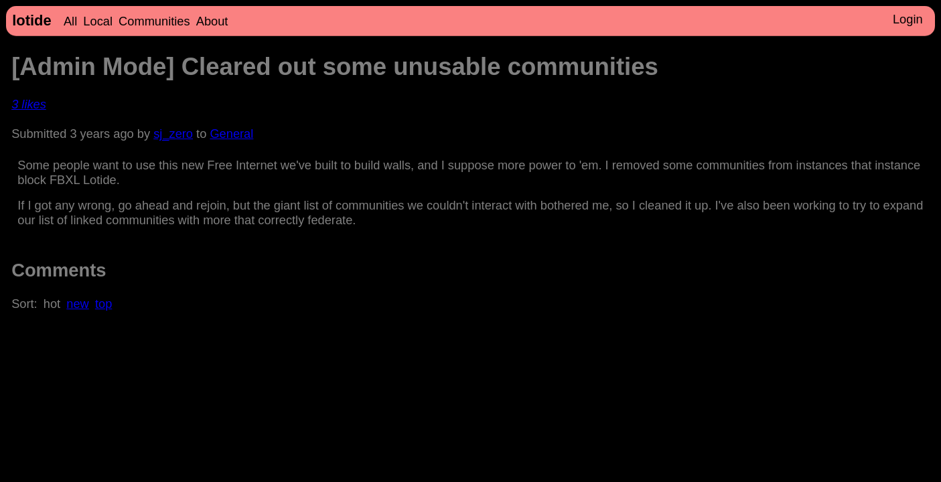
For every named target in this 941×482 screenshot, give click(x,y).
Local (98, 21)
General (231, 134)
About (212, 21)
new (77, 304)
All (70, 21)
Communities (154, 21)
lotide (31, 20)
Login (908, 19)
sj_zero (173, 134)
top (103, 304)
